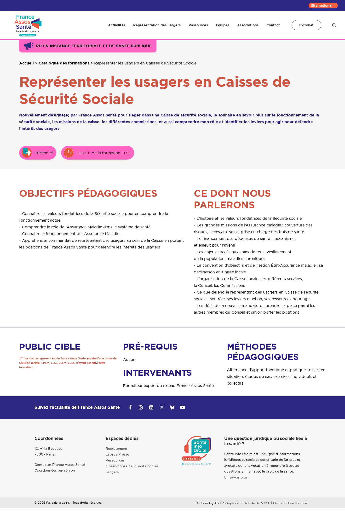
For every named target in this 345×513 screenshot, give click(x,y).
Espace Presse (117, 459)
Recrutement (116, 453)
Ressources (198, 27)
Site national (323, 5)
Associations (248, 27)
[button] (334, 27)
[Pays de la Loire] (27, 27)
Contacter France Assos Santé (59, 469)
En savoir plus (235, 482)
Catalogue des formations (64, 67)
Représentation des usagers (157, 27)
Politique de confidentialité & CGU (246, 507)
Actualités (116, 27)
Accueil (26, 67)
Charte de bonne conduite (291, 507)
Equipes (222, 27)
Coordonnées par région (54, 475)
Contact (273, 27)
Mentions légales (207, 507)
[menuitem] (323, 5)
